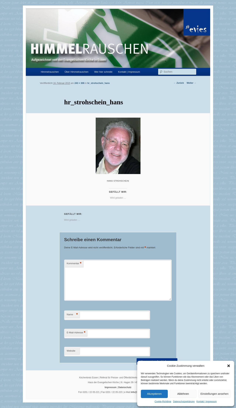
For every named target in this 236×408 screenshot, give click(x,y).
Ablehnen (183, 393)
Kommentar (74, 263)
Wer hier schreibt (103, 71)
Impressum (110, 387)
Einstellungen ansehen (214, 393)
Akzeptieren (154, 393)
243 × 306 (79, 83)
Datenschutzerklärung (184, 401)
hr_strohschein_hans (98, 83)
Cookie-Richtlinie (163, 401)
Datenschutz (124, 387)
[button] (228, 366)
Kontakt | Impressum (206, 401)
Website (71, 350)
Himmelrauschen (50, 71)
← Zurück (179, 83)
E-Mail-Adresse (76, 332)
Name (72, 314)
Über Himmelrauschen (76, 71)
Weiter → (191, 83)
